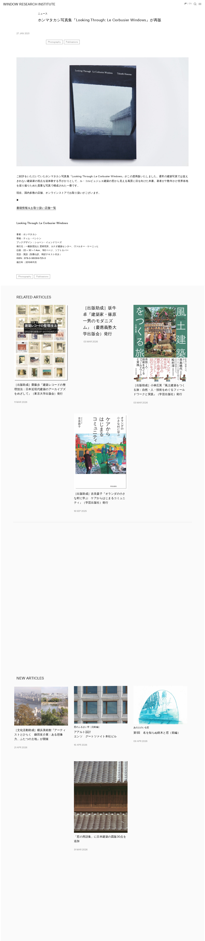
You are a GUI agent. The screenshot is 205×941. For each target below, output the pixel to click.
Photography (54, 42)
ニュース (43, 13)
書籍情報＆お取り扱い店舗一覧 (36, 208)
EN (190, 3)
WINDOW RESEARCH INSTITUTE (29, 4)
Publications (72, 42)
